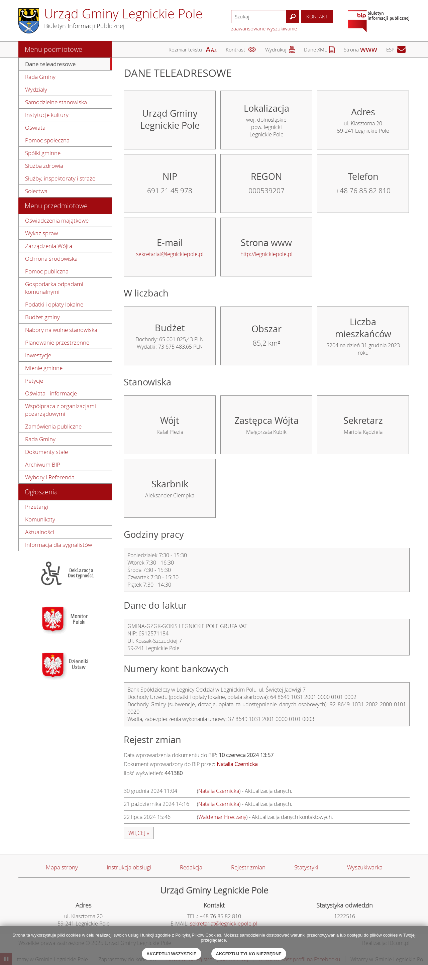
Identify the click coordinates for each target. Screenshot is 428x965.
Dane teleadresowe (50, 64)
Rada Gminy (40, 77)
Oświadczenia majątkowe (57, 220)
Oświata (35, 127)
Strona (351, 49)
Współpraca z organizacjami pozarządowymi (60, 409)
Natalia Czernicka (218, 791)
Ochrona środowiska (51, 258)
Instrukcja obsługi (129, 867)
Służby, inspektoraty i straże (60, 178)
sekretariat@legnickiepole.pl (170, 254)
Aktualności (39, 532)
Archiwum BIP (42, 464)
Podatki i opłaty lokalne (54, 304)
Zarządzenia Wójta (48, 246)
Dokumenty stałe (46, 452)
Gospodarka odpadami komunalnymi (54, 287)
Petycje (34, 380)
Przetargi (36, 506)
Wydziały (36, 89)
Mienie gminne (44, 368)
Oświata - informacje (51, 393)
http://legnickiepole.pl (266, 254)
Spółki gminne (43, 153)
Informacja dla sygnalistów (58, 545)
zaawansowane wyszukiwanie (264, 28)
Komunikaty (40, 519)
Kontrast (235, 49)
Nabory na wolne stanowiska (61, 330)
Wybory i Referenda (50, 477)
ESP (390, 49)
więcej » (138, 833)
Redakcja (191, 867)
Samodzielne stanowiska (56, 102)
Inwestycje (38, 355)
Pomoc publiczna (47, 271)
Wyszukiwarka (365, 867)
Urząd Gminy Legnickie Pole (123, 13)
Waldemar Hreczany (222, 817)
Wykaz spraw (41, 233)
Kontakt (317, 16)
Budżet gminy (42, 317)
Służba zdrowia (44, 165)
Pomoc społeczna (47, 140)
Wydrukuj (275, 49)
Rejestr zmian (248, 867)
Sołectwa (36, 191)
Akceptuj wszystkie (171, 953)
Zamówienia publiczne (53, 426)
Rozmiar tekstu (185, 49)
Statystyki (306, 867)
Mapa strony (62, 867)
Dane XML (315, 49)
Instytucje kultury (47, 115)
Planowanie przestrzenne (57, 342)
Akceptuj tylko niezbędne (249, 953)
